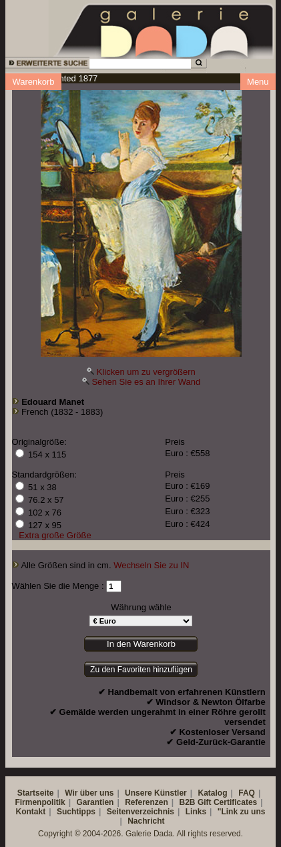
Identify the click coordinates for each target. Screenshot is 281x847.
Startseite (35, 793)
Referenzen (146, 802)
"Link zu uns (242, 811)
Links (196, 811)
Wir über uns (89, 793)
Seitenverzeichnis (140, 811)
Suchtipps (76, 811)
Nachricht (145, 821)
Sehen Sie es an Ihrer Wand (145, 382)
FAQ (246, 793)
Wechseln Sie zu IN (151, 565)
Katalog (213, 793)
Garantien (94, 802)
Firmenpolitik (40, 802)
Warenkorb (33, 82)
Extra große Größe (55, 535)
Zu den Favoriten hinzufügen (141, 669)
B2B (188, 802)
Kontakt (31, 811)
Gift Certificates (227, 802)
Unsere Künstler (156, 793)
